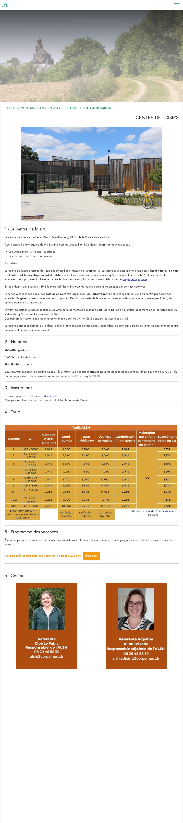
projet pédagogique (135, 279)
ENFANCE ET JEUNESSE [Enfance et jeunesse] (63, 108)
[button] (91, 174)
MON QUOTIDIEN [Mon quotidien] (32, 108)
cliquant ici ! (91, 556)
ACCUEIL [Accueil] (11, 108)
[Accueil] (5, 5)
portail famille (49, 396)
